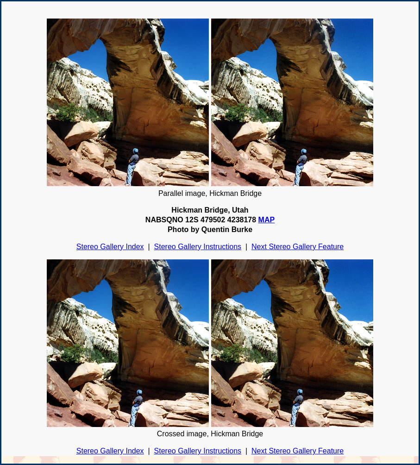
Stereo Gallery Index (110, 247)
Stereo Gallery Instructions (198, 247)
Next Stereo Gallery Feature (297, 247)
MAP (266, 220)
